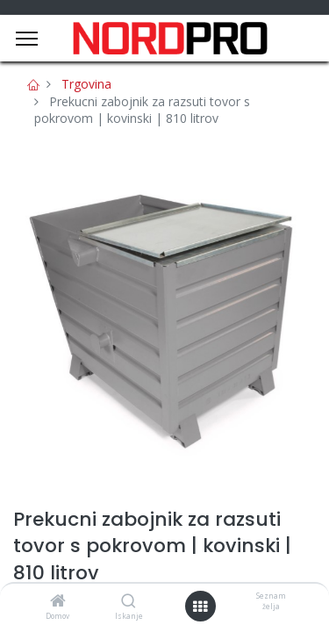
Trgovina (86, 83)
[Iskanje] (128, 601)
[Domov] (58, 601)
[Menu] (26, 39)
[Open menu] (200, 606)
